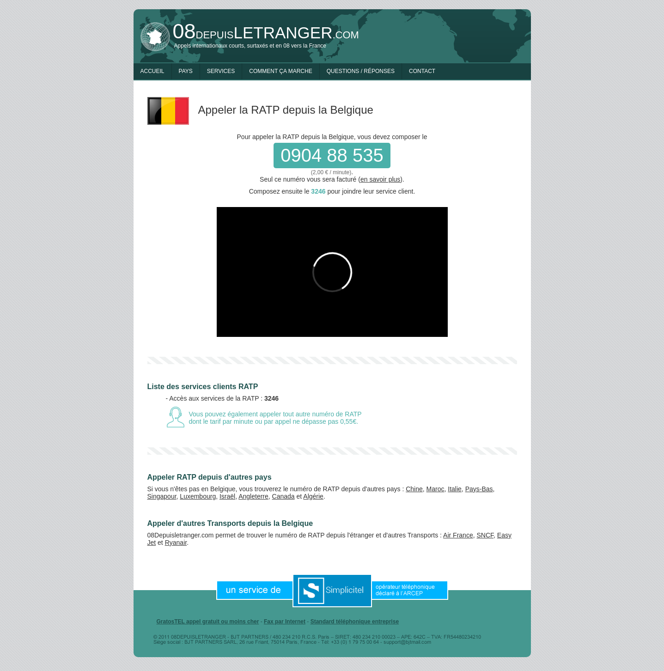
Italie (455, 489)
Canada (283, 496)
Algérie (313, 496)
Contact (422, 71)
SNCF (484, 535)
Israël (227, 496)
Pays (186, 71)
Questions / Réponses (361, 71)
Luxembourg (198, 496)
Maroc (435, 489)
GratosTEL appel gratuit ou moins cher (208, 621)
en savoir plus (380, 179)
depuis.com (266, 32)
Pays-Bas (479, 489)
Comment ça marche (280, 71)
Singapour (162, 496)
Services (221, 71)
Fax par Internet (284, 621)
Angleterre (253, 496)
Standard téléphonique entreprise (355, 621)
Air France (458, 535)
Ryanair (176, 542)
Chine (414, 489)
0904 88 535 (331, 155)
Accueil (152, 71)
